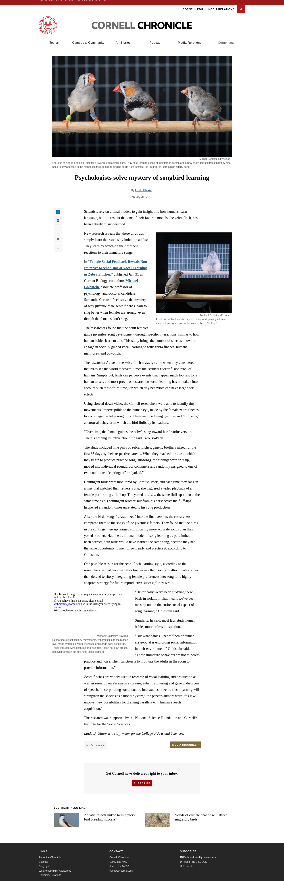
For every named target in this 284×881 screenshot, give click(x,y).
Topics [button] (54, 38)
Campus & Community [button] (88, 38)
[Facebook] (225, 877)
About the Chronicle (50, 852)
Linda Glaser (143, 185)
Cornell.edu (193, 4)
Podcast (155, 38)
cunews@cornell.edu (121, 866)
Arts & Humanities (95, 740)
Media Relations (221, 4)
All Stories (123, 38)
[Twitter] (233, 877)
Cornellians (226, 38)
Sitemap (43, 857)
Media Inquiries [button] (185, 740)
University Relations (50, 870)
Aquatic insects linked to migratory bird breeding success (109, 813)
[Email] (241, 877)
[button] (241, 5)
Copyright (44, 861)
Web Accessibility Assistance (55, 866)
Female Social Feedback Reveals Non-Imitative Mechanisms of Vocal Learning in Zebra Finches (116, 263)
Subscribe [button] (142, 778)
